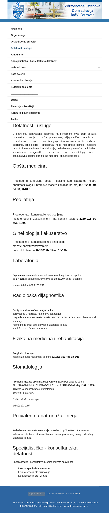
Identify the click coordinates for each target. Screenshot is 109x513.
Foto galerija (18, 74)
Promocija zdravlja (22, 80)
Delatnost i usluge (21, 48)
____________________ (24, 93)
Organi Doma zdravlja (23, 41)
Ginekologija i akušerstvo (40, 233)
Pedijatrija (23, 199)
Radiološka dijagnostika (38, 295)
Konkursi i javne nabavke (25, 112)
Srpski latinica (36, 493)
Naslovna (16, 28)
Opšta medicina (30, 166)
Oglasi (14, 99)
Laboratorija (26, 260)
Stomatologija (27, 367)
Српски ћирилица (56, 493)
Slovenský (73, 493)
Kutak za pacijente (21, 87)
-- (89, 506)
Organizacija (18, 35)
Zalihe (14, 119)
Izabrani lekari (19, 67)
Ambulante (17, 54)
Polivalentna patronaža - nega (45, 415)
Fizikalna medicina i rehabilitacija (48, 338)
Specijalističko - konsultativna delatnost (34, 61)
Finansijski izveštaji (22, 106)
